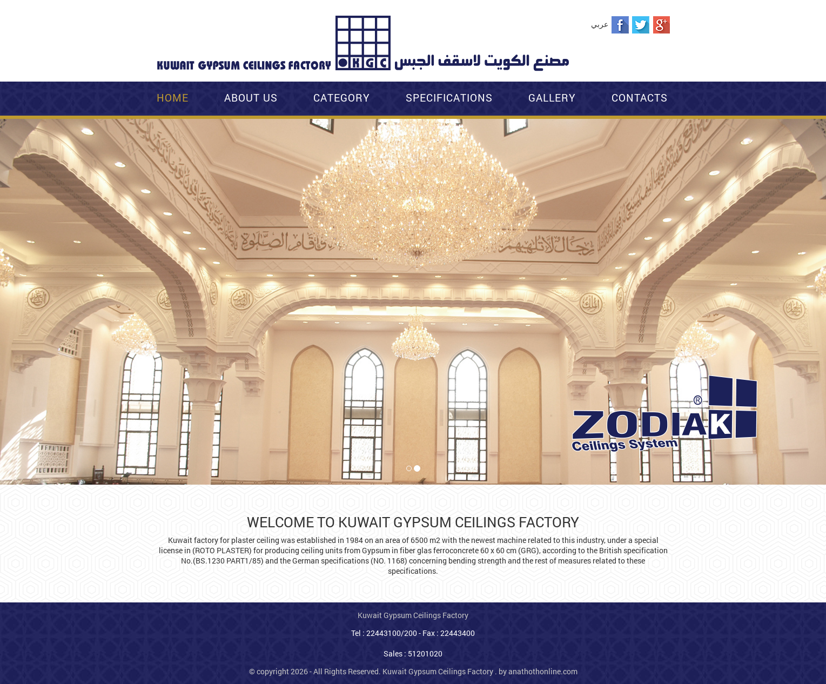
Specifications (449, 97)
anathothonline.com (542, 671)
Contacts (640, 97)
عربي (599, 24)
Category (341, 97)
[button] (7, 130)
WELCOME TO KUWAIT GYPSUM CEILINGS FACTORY (413, 522)
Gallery (552, 97)
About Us (251, 97)
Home (173, 97)
